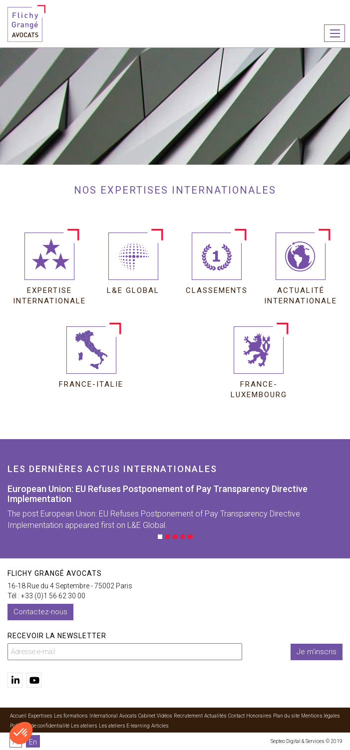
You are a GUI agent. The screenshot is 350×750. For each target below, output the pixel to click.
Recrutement (188, 716)
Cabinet (146, 716)
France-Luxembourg (259, 387)
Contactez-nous (40, 611)
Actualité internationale (300, 293)
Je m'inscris (317, 651)
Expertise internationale (49, 293)
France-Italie (91, 384)
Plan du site (286, 716)
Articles (160, 726)
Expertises (40, 716)
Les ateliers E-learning (124, 726)
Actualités (215, 716)
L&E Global (133, 290)
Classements (217, 290)
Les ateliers (84, 726)
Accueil (18, 716)
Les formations (71, 716)
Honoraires (259, 716)
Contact (236, 716)
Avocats (128, 716)
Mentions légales (320, 716)
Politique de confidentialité (39, 726)
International (103, 716)
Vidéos (164, 716)
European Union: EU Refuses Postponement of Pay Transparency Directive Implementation (157, 494)
